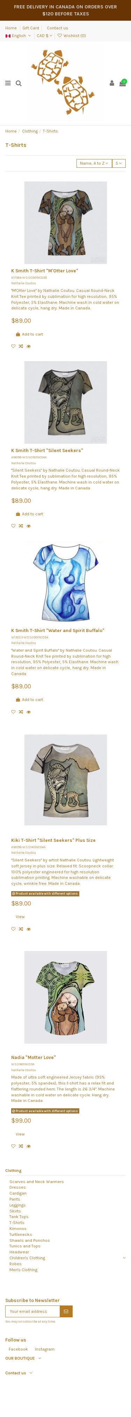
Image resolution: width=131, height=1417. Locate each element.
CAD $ (44, 35)
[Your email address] (33, 1311)
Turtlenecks (20, 1234)
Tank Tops (19, 1216)
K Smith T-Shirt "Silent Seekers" (47, 450)
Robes (15, 1263)
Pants (14, 1199)
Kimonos (18, 1228)
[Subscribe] (66, 1311)
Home (11, 28)
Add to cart (29, 334)
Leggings (17, 1205)
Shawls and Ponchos (29, 1240)
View (20, 916)
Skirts (15, 1211)
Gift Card (30, 28)
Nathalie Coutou (23, 283)
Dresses (17, 1187)
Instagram (44, 1349)
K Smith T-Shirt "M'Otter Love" (44, 270)
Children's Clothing (27, 1257)
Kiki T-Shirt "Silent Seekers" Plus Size (53, 840)
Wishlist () (71, 35)
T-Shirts (16, 1222)
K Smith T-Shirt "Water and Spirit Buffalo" (57, 630)
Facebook (18, 1349)
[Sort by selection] (94, 163)
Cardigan (18, 1193)
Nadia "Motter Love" (33, 1057)
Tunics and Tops (25, 1246)
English (18, 35)
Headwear (19, 1252)
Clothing (13, 1170)
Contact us (57, 28)
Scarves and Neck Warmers (36, 1181)
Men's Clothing (23, 1269)
